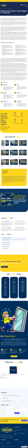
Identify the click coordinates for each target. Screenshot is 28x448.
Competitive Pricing (5, 248)
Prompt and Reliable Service (6, 242)
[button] (7, 199)
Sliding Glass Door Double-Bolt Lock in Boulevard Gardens (21, 430)
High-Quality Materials (5, 246)
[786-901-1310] (21, 4)
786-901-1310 (24, 4)
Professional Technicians (6, 244)
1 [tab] (13, 383)
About (2, 442)
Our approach (8, 443)
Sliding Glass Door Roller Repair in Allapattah (20, 433)
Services (2, 443)
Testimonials (8, 442)
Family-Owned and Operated (6, 237)
